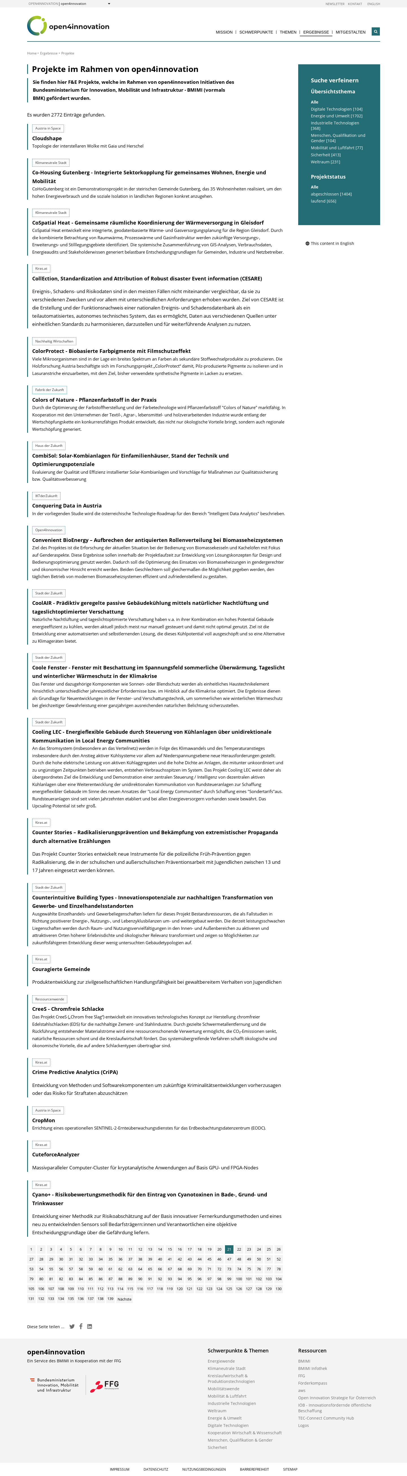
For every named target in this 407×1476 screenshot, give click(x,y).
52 (279, 1259)
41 (170, 1259)
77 (269, 1268)
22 (239, 1249)
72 (219, 1268)
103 (269, 1278)
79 (31, 1278)
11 (130, 1249)
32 (81, 1259)
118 (160, 1288)
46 (219, 1259)
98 (219, 1278)
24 (259, 1249)
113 (110, 1288)
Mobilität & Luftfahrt (227, 1396)
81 (51, 1278)
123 (209, 1288)
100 (239, 1278)
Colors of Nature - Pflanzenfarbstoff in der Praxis (94, 399)
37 (130, 1259)
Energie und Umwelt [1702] (337, 115)
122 (199, 1288)
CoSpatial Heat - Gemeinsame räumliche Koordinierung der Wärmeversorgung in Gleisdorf (148, 222)
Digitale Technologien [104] (337, 109)
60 (101, 1268)
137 (91, 1298)
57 (71, 1268)
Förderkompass (312, 1383)
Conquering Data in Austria (67, 505)
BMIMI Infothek (312, 1368)
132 (41, 1298)
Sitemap (290, 1469)
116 (140, 1288)
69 (190, 1268)
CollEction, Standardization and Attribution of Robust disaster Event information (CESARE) (147, 278)
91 (150, 1278)
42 (180, 1259)
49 (249, 1259)
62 (120, 1268)
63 (130, 1268)
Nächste (124, 1299)
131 (31, 1298)
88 (120, 1278)
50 (259, 1259)
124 (219, 1288)
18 (200, 1249)
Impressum (119, 1469)
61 (110, 1268)
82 (61, 1278)
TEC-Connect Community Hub (326, 1418)
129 (269, 1288)
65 (150, 1268)
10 (120, 1249)
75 (249, 1268)
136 (81, 1298)
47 (229, 1259)
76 (259, 1268)
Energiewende (221, 1361)
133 (51, 1298)
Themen (288, 32)
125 (229, 1288)
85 (91, 1278)
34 (101, 1259)
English (373, 4)
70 (200, 1268)
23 (249, 1249)
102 (259, 1278)
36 (120, 1259)
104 (279, 1278)
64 (140, 1268)
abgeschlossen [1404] (331, 194)
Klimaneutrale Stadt (227, 1368)
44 (200, 1259)
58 (81, 1268)
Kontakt (355, 4)
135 (71, 1298)
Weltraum (217, 1410)
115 (130, 1288)
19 (209, 1249)
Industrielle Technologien (232, 1403)
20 (219, 1249)
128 (259, 1288)
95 (190, 1278)
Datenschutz (156, 1469)
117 (150, 1288)
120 (180, 1288)
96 (200, 1278)
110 (81, 1288)
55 (51, 1268)
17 (190, 1249)
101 (249, 1278)
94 (180, 1278)
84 (81, 1278)
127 (249, 1288)
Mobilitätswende (223, 1388)
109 (71, 1288)
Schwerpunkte (256, 32)
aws (302, 1390)
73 (229, 1268)
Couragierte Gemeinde (61, 969)
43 (190, 1259)
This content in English (329, 243)
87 (110, 1278)
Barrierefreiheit (254, 1469)
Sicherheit (217, 1447)
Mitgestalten (350, 32)
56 (61, 1268)
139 (110, 1298)
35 (110, 1259)
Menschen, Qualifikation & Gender (240, 1440)
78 (279, 1268)
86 (101, 1278)
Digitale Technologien (228, 1425)
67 (170, 1268)
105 (31, 1288)
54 (41, 1268)
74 (239, 1268)
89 (130, 1278)
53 (31, 1268)
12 (140, 1249)
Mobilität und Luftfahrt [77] (337, 147)
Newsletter (335, 4)
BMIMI (304, 1361)
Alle (314, 102)
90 (140, 1278)
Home (32, 53)
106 (41, 1288)
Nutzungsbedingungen (204, 1469)
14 (160, 1249)
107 (51, 1288)
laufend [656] (323, 201)
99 (229, 1278)
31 (71, 1259)
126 (239, 1288)
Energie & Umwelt (225, 1418)
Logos (303, 1425)
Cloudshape (47, 138)
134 (61, 1298)
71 (209, 1268)
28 (41, 1259)
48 (239, 1259)
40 (160, 1259)
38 (140, 1259)
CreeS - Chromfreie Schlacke (68, 1008)
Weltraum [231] (325, 161)
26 (279, 1249)
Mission (224, 32)
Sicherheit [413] (326, 154)
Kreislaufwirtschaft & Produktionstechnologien (231, 1378)
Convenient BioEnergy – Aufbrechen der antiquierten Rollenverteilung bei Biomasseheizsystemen (157, 540)
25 (269, 1249)
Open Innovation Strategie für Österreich (337, 1397)
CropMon (43, 1120)
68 (180, 1268)
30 (61, 1259)
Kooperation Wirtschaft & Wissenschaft (245, 1432)
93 (170, 1278)
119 (170, 1288)
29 (51, 1259)
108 (61, 1288)
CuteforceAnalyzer (55, 1154)
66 (160, 1268)
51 (269, 1259)
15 (170, 1249)
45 (209, 1259)
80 (41, 1278)
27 (31, 1259)
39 (150, 1259)
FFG (301, 1375)
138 (100, 1298)
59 (91, 1268)
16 (180, 1249)
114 (120, 1288)
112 (100, 1288)
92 (160, 1278)
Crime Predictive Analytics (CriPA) (75, 1072)
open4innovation (43, 3)
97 (209, 1278)
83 (71, 1278)
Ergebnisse (316, 32)
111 (91, 1288)
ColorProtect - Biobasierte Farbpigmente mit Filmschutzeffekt (111, 351)
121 (189, 1288)
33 (91, 1259)
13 (150, 1249)
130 (279, 1288)
